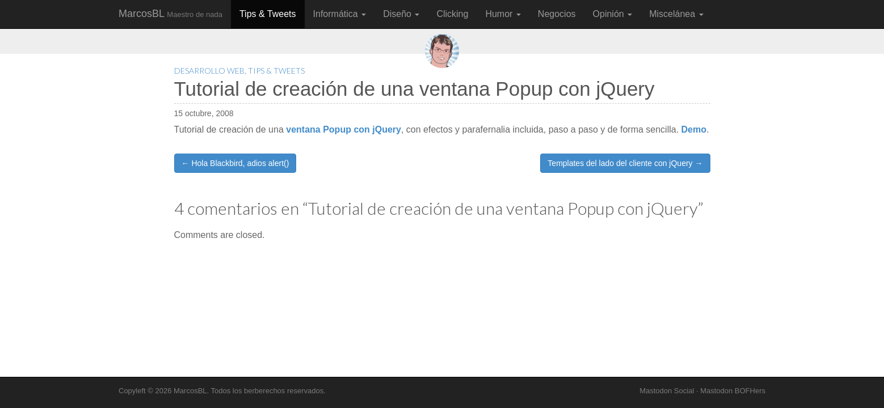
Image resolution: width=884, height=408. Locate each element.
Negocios (557, 14)
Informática (340, 14)
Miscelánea (676, 14)
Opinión (613, 14)
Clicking (452, 14)
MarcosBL (170, 13)
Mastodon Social (666, 390)
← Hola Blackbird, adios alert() (235, 163)
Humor (502, 14)
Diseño (401, 14)
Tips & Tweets (267, 14)
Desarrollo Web (209, 70)
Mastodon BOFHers (732, 390)
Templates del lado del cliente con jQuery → (625, 163)
